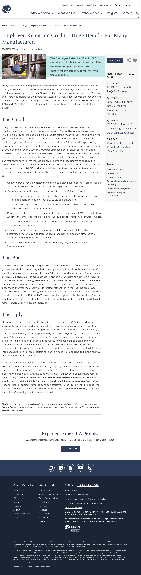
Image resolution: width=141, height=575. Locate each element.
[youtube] (80, 468)
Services (43, 506)
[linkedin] (51, 468)
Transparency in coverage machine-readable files (31, 566)
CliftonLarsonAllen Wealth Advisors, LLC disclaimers (87, 499)
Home (4, 26)
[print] (135, 60)
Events (80, 5)
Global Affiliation (21, 514)
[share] (129, 60)
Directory (18, 498)
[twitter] (61, 468)
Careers (127, 13)
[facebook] (70, 468)
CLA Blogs (44, 514)
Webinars (43, 518)
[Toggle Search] (137, 14)
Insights (111, 13)
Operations (112, 174)
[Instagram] (90, 468)
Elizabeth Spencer (78, 546)
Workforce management (119, 188)
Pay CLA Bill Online (48, 494)
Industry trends (115, 177)
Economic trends (115, 170)
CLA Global (79, 551)
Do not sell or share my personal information (84, 503)
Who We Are (92, 13)
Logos (16, 518)
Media (42, 521)
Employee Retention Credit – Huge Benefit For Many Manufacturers (56, 26)
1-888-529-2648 (88, 485)
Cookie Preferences (73, 508)
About (16, 502)
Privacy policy (71, 491)
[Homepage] (6, 8)
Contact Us (67, 5)
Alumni (16, 510)
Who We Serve (41, 13)
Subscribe (115, 61)
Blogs (25, 26)
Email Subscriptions (48, 498)
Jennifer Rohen (77, 389)
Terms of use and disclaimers (77, 495)
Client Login (105, 5)
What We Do (68, 13)
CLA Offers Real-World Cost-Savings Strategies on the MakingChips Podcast (122, 128)
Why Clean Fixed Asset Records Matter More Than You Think (120, 147)
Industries (44, 502)
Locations (91, 5)
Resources (15, 26)
